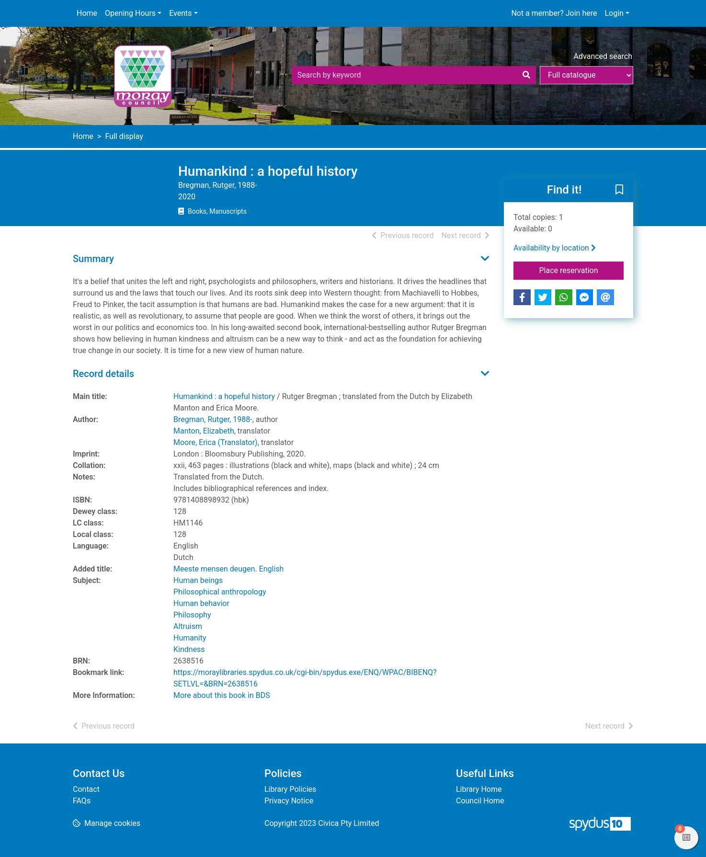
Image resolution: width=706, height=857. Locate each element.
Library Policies (290, 789)
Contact (86, 789)
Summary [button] (93, 258)
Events (180, 13)
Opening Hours (130, 13)
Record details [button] (103, 373)
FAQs (82, 800)
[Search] (526, 75)
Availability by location (554, 247)
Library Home (478, 789)
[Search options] (586, 75)
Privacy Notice (288, 800)
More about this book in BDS (221, 695)
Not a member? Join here (554, 13)
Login (613, 13)
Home (87, 13)
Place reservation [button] (581, 269)
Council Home (480, 800)
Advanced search (603, 56)
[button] (619, 190)
